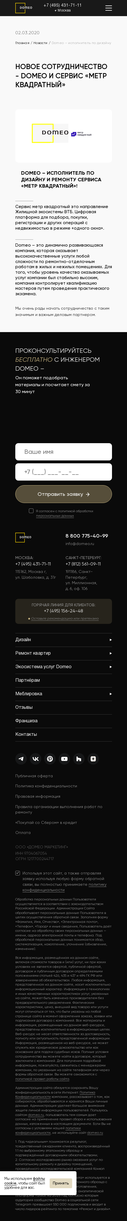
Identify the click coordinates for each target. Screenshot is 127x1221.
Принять (61, 1183)
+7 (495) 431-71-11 (63, 5)
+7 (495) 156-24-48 (63, 611)
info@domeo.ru (80, 543)
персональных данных (55, 516)
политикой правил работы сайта (42, 1079)
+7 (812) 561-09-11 (83, 564)
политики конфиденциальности (48, 1130)
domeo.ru (36, 1115)
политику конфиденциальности (65, 887)
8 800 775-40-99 (87, 536)
